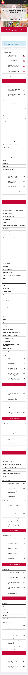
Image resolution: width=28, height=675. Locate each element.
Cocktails (5, 319)
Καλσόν (4, 476)
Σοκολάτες (5, 266)
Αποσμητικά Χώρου (7, 348)
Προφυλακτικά (5, 569)
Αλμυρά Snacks (6, 263)
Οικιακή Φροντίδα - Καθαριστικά (9, 326)
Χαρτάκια (5, 615)
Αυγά (4, 241)
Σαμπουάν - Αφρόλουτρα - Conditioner (12, 464)
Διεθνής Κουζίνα (7, 247)
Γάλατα (4, 160)
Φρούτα (4, 115)
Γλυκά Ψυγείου (6, 166)
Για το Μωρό (5, 500)
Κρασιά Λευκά (6, 297)
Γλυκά (4, 278)
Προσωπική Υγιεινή (7, 461)
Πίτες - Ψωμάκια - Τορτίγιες (9, 141)
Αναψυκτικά (6, 288)
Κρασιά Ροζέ (6, 300)
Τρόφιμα (4, 207)
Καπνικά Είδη (5, 603)
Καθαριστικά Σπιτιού (8, 341)
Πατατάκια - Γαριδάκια (8, 260)
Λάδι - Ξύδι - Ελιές (7, 231)
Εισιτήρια (4, 658)
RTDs (4, 316)
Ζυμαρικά (5, 222)
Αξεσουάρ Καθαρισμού (8, 329)
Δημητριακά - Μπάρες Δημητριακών (11, 128)
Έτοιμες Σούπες (6, 244)
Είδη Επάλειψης (6, 131)
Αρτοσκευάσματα (6, 134)
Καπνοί (4, 609)
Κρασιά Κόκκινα (6, 303)
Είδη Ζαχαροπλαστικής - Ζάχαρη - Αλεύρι (13, 210)
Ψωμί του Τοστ (6, 147)
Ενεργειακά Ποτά (7, 291)
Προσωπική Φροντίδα (7, 458)
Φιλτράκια (5, 618)
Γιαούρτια (5, 163)
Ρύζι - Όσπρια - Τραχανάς (9, 237)
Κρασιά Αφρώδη (6, 307)
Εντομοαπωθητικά (7, 351)
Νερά (4, 294)
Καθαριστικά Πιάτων (8, 338)
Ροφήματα (5, 125)
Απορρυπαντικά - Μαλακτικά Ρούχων (12, 332)
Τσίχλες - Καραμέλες (8, 269)
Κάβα (3, 282)
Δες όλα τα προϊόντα (14, 81)
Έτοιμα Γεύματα (6, 219)
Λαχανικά (5, 112)
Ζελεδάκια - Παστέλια (8, 272)
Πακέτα (4, 606)
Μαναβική (4, 108)
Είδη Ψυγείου (5, 150)
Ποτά (4, 322)
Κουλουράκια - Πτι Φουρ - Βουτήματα (12, 138)
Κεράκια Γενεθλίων (6, 535)
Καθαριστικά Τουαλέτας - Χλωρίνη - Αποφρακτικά (11, 345)
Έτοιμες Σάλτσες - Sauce (9, 216)
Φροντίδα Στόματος (7, 470)
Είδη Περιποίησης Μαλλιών (9, 467)
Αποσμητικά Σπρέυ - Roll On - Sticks (11, 473)
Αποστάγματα (6, 313)
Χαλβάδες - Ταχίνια (7, 213)
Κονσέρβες (5, 228)
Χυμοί (4, 285)
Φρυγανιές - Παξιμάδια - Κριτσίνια (11, 144)
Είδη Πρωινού (5, 118)
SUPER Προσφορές (6, 52)
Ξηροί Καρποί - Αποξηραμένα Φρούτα (12, 275)
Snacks (3, 250)
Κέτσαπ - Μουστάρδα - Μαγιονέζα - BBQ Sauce (14, 225)
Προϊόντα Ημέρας (6, 86)
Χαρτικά (4, 389)
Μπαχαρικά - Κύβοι (7, 234)
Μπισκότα (5, 257)
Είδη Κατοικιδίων (6, 622)
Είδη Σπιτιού (5, 423)
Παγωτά (4, 99)
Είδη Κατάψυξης (5, 173)
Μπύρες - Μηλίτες (7, 310)
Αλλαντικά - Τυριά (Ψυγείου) (10, 154)
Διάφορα (4, 355)
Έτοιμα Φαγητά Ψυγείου (8, 169)
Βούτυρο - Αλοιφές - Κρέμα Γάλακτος (11, 157)
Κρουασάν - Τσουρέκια (8, 254)
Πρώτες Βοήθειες (6, 480)
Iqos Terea (5, 612)
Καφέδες (5, 121)
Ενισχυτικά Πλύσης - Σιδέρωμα (10, 335)
